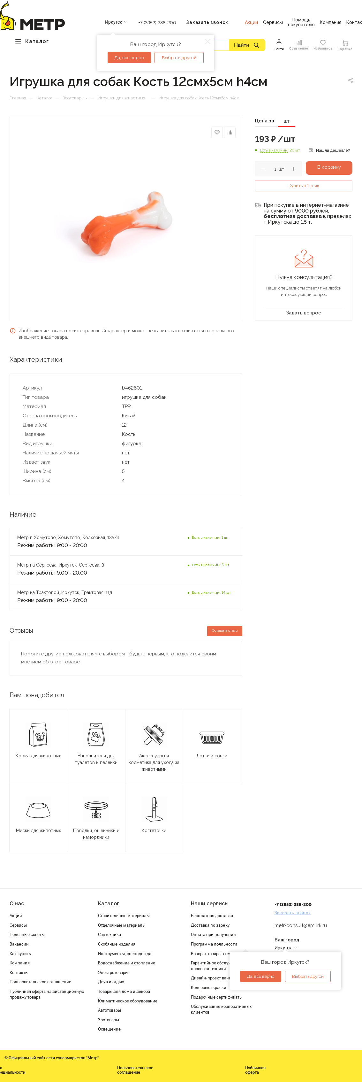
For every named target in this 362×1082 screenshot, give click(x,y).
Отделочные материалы (122, 925)
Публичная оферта (255, 1069)
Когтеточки (154, 830)
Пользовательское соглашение (40, 982)
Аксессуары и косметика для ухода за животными (154, 762)
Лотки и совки (211, 755)
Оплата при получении (213, 934)
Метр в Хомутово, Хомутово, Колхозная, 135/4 (68, 537)
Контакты (19, 972)
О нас (17, 903)
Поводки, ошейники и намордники (96, 834)
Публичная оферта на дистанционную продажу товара (47, 994)
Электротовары (113, 972)
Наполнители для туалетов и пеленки (96, 759)
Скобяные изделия (116, 944)
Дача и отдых (111, 982)
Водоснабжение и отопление (126, 963)
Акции (16, 915)
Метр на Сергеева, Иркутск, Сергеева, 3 (61, 565)
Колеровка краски (208, 987)
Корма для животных (38, 755)
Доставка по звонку (210, 925)
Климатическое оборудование (127, 1001)
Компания (20, 963)
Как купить (20, 953)
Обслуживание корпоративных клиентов (221, 1009)
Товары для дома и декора (124, 991)
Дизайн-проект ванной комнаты (223, 978)
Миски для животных (38, 830)
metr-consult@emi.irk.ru (301, 925)
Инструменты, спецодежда (124, 953)
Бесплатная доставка (212, 915)
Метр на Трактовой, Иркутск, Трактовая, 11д (64, 592)
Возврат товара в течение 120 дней (225, 953)
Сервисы (18, 925)
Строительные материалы (124, 915)
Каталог (108, 903)
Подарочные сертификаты (217, 997)
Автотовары (109, 1010)
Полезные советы (27, 934)
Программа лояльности (214, 944)
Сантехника (109, 934)
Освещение (109, 1029)
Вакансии (19, 944)
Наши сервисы (210, 903)
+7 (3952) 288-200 (157, 22)
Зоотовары (108, 1020)
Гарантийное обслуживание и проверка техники (220, 965)
